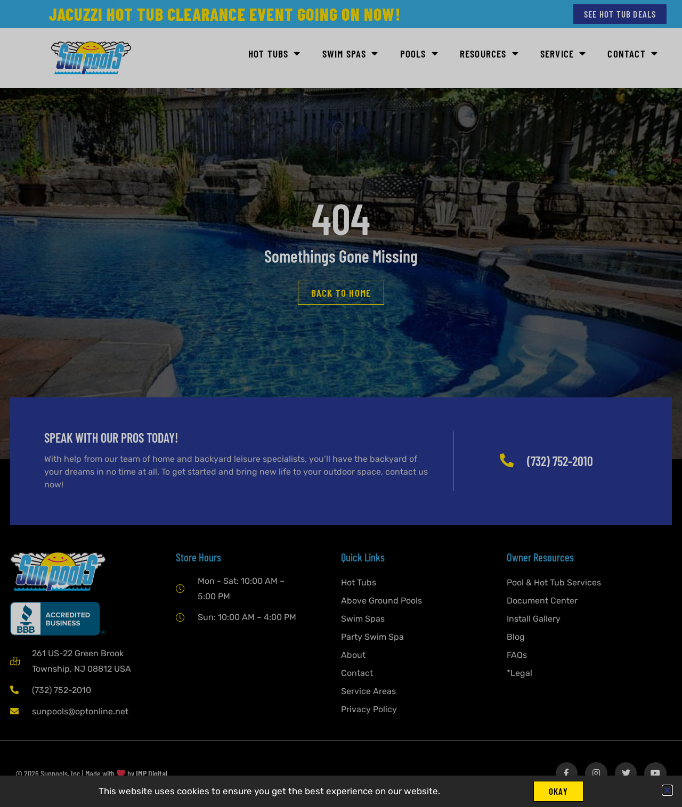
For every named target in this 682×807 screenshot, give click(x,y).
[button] (667, 789)
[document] (341, 403)
